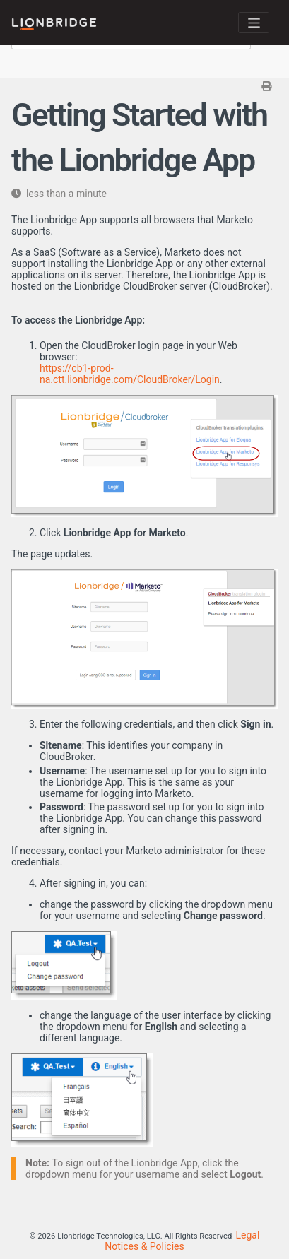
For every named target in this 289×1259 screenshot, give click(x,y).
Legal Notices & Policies (182, 1240)
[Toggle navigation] (253, 22)
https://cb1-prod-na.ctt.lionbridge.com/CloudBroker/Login (130, 373)
